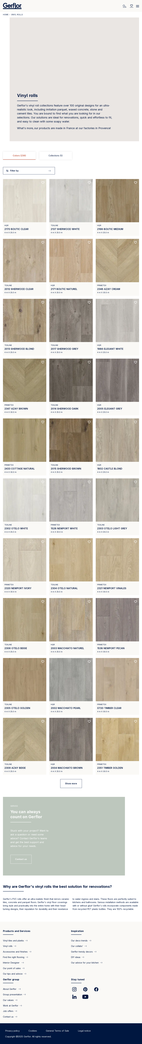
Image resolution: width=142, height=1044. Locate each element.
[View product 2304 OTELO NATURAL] (71, 566)
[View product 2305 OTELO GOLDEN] (24, 686)
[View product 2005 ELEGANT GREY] (117, 387)
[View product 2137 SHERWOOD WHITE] (71, 207)
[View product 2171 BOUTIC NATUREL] (71, 267)
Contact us (8, 1016)
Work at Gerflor (10, 1005)
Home (5, 14)
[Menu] (137, 5)
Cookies (32, 1030)
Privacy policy (12, 1030)
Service (14, 806)
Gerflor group (11, 979)
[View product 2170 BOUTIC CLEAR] (24, 207)
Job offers (8, 1011)
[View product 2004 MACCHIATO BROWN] (71, 746)
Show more (71, 783)
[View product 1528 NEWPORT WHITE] (71, 506)
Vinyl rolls (7, 946)
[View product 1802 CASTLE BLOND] (117, 446)
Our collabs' (77, 946)
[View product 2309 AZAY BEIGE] (24, 746)
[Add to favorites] (43, 183)
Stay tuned (77, 979)
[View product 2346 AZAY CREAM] (117, 267)
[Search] (125, 6)
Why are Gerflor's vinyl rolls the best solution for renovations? (57, 886)
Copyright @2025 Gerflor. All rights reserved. (28, 1036)
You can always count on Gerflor (26, 814)
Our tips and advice (13, 973)
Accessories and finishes (15, 951)
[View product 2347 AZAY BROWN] (24, 387)
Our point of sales (12, 968)
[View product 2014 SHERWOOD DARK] (71, 387)
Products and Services (16, 931)
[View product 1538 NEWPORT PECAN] (117, 626)
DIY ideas (75, 957)
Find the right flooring (13, 957)
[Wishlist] (131, 6)
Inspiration (77, 931)
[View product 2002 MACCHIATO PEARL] (71, 686)
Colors (19, 156)
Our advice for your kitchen (85, 962)
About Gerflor (10, 989)
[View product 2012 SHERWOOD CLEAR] (24, 267)
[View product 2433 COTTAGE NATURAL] (24, 446)
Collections (56, 156)
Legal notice (84, 1030)
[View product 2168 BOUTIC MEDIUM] (117, 207)
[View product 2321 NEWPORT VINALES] (117, 566)
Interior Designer (11, 962)
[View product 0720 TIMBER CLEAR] (117, 686)
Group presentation (12, 994)
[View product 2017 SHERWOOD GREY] (71, 327)
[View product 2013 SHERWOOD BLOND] (24, 327)
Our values (8, 1000)
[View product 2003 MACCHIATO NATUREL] (71, 626)
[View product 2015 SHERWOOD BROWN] (71, 446)
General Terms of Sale (57, 1030)
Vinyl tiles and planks (13, 940)
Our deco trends (79, 940)
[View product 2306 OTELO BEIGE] (24, 626)
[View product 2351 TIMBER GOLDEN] (117, 746)
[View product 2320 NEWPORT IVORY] (24, 566)
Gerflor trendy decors (82, 951)
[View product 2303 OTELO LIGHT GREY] (117, 506)
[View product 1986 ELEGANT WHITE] (117, 327)
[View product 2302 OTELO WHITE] (24, 506)
